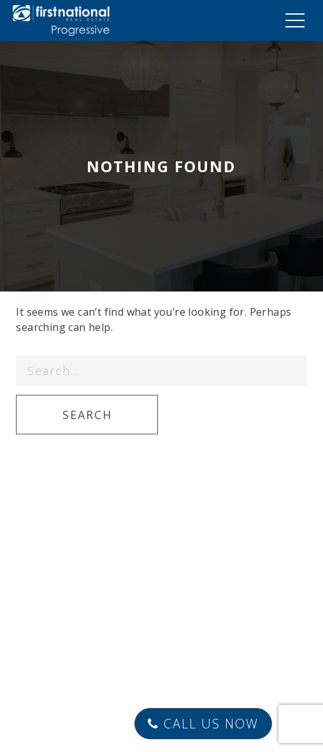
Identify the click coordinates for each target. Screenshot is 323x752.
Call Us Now (203, 723)
